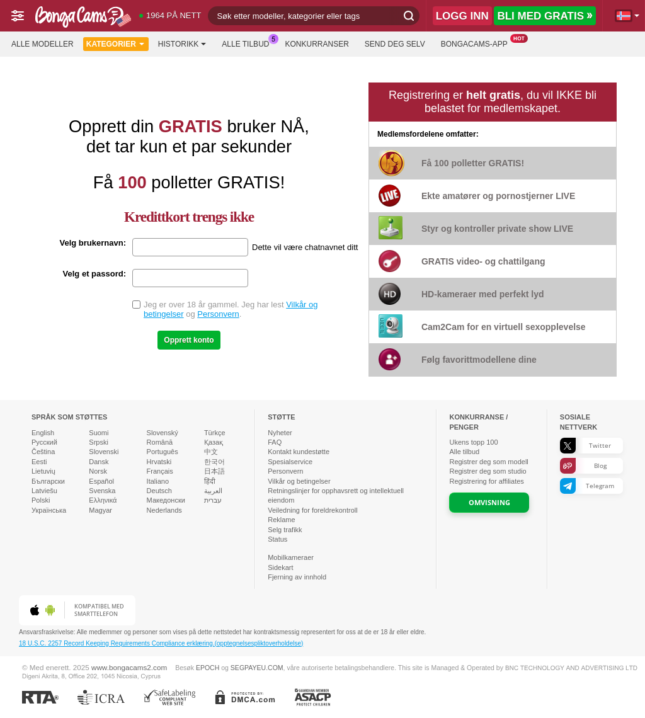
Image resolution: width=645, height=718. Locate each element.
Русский (44, 442)
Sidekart (280, 567)
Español (101, 481)
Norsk (98, 471)
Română (160, 442)
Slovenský (162, 432)
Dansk (98, 461)
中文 (211, 451)
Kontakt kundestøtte (298, 451)
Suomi (98, 432)
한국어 (214, 461)
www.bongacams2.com (129, 667)
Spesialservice (290, 461)
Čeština (43, 451)
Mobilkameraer (291, 557)
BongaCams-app (477, 42)
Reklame (281, 519)
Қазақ (213, 442)
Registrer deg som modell (488, 461)
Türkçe (214, 432)
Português (162, 451)
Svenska (102, 490)
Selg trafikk (285, 529)
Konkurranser (316, 44)
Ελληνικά (103, 500)
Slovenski (103, 451)
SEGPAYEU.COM (257, 667)
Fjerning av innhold (297, 577)
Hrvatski (159, 461)
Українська (48, 510)
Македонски (166, 500)
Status (277, 539)
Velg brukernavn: (93, 243)
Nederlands (164, 510)
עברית (213, 500)
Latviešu (44, 490)
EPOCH (207, 667)
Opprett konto (189, 340)
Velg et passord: (94, 273)
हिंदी (209, 481)
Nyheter (280, 432)
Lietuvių (43, 471)
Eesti (39, 461)
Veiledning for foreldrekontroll (312, 510)
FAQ (275, 442)
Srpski (98, 442)
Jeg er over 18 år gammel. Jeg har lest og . (231, 309)
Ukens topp (473, 442)
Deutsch (159, 490)
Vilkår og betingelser (299, 481)
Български (48, 481)
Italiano (158, 481)
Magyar (100, 510)
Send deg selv (395, 44)
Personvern (218, 314)
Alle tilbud (248, 42)
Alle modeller (42, 44)
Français (160, 471)
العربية (213, 490)
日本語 (214, 471)
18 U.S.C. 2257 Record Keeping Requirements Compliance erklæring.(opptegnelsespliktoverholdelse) (161, 643)
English (42, 432)
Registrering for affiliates (486, 481)
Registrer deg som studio (487, 471)
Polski (40, 500)
